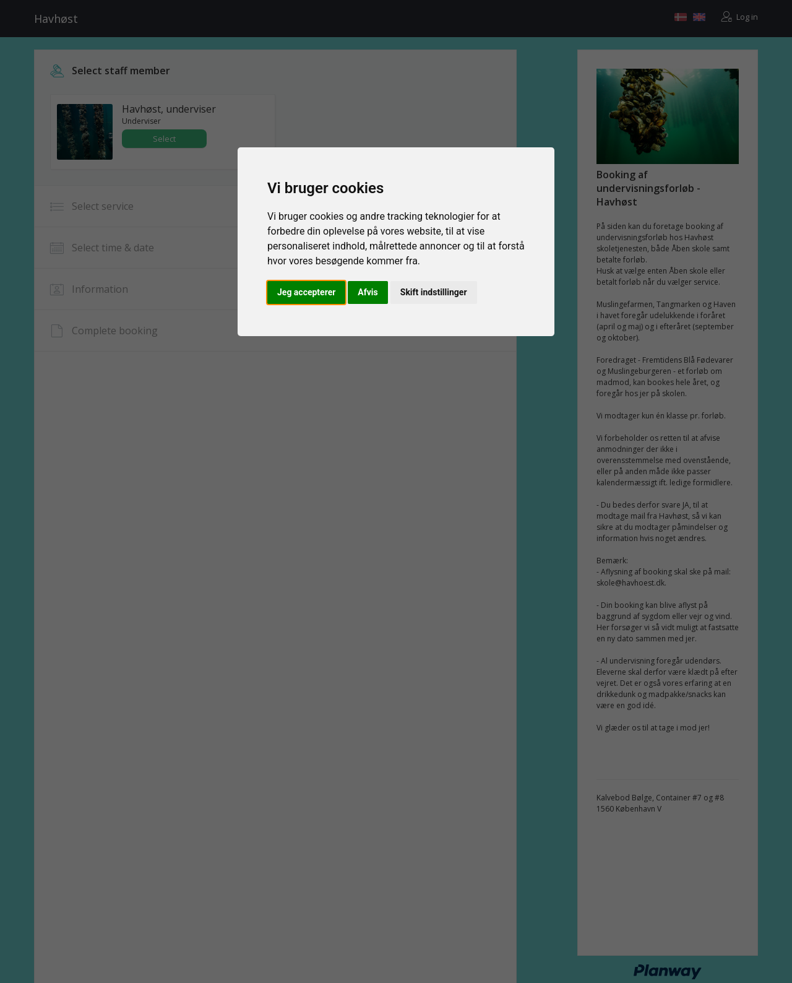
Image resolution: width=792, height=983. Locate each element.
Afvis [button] (367, 292)
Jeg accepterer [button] (306, 292)
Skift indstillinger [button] (433, 292)
